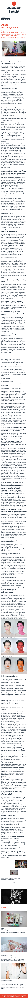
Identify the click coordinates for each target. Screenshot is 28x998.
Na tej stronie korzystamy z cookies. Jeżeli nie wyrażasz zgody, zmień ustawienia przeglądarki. (14, 995)
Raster (12, 879)
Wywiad (3, 17)
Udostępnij (5, 19)
